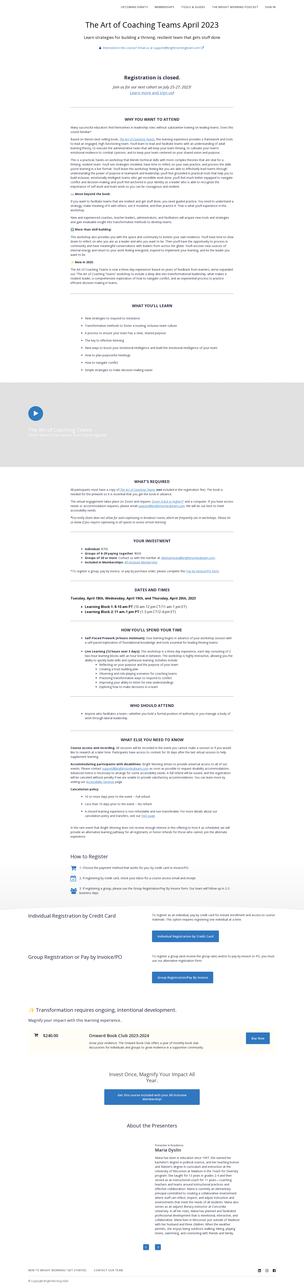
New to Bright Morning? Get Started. (57, 1270)
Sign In (270, 7)
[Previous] (146, 1247)
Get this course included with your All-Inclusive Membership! (152, 1097)
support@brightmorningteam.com (161, 506)
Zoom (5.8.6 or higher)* (168, 501)
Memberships (164, 7)
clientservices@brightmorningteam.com (188, 558)
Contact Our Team (108, 1270)
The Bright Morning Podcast (235, 7)
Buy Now (257, 1038)
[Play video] (35, 413)
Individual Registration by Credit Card (185, 936)
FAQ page (148, 816)
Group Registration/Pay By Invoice (182, 977)
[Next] (158, 1247)
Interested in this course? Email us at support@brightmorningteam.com (153, 48)
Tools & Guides (193, 7)
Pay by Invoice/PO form (202, 571)
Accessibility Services (100, 782)
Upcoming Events (134, 7)
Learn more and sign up (151, 92)
